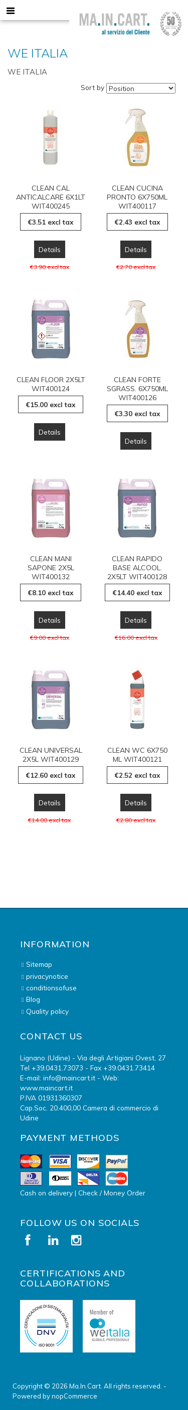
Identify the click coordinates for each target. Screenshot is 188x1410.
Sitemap (39, 964)
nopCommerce (74, 1396)
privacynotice (47, 976)
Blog (33, 999)
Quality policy (47, 1011)
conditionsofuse (51, 987)
